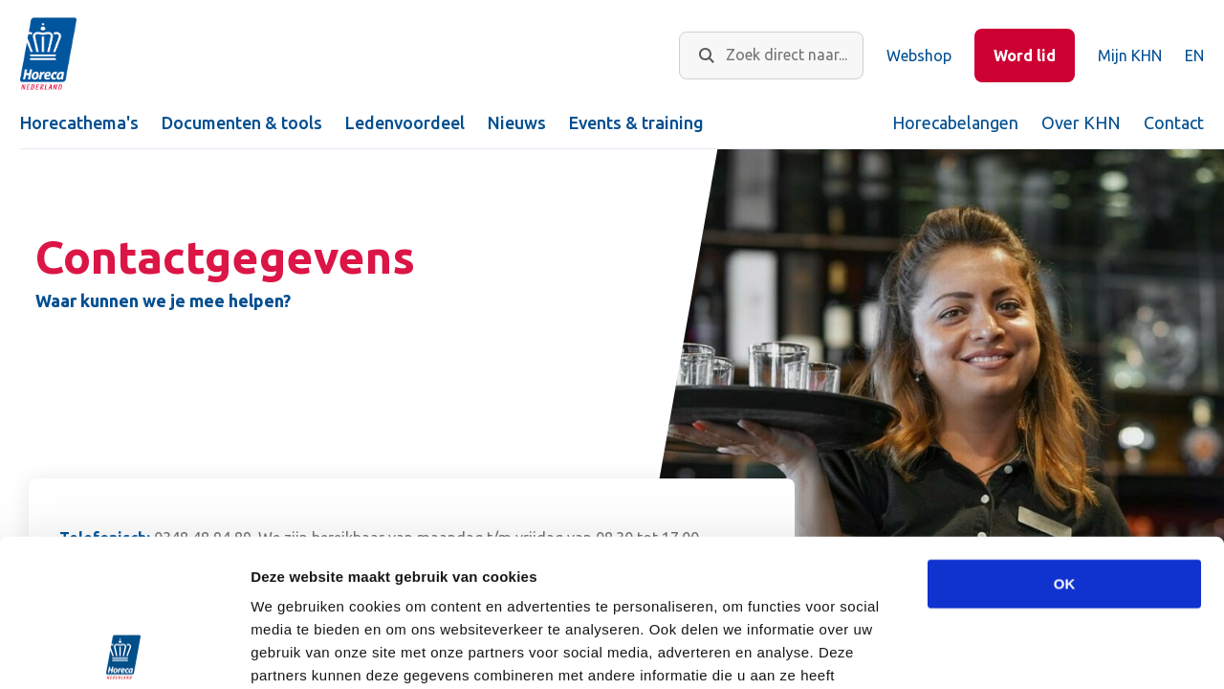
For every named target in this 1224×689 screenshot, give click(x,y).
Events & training (636, 122)
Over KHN (1081, 122)
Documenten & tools (242, 122)
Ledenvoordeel (405, 122)
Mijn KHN (1130, 55)
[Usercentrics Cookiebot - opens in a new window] (124, 651)
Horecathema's (79, 122)
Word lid (1025, 55)
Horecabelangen (955, 122)
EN (1194, 55)
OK (1065, 437)
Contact (1174, 122)
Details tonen (1033, 651)
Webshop (918, 55)
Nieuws (517, 122)
